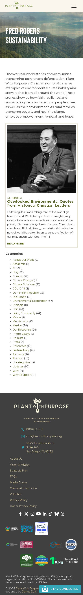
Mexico (17, 325)
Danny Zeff (29, 591)
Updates (18, 366)
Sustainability (21, 350)
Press (16, 341)
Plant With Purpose (28, 588)
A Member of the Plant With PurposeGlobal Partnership (41, 420)
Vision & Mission (20, 464)
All (8, 198)
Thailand (18, 358)
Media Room (18, 482)
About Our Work (23, 259)
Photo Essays (21, 333)
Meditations (16, 198)
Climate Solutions (24, 284)
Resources (19, 346)
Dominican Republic (26, 292)
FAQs (13, 476)
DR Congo (19, 296)
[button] (60, 589)
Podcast (18, 338)
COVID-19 (19, 288)
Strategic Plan (19, 470)
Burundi (18, 276)
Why (16, 370)
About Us (16, 458)
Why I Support (22, 374)
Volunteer (16, 494)
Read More (15, 243)
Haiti (15, 309)
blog (16, 272)
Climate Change (23, 280)
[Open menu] (74, 6)
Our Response (22, 329)
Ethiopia (18, 305)
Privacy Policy (19, 500)
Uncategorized (22, 362)
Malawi (17, 317)
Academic (19, 264)
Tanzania (18, 354)
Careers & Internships (23, 488)
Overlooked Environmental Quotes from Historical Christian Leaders (40, 203)
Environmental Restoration (30, 300)
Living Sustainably (24, 313)
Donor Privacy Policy (23, 506)
